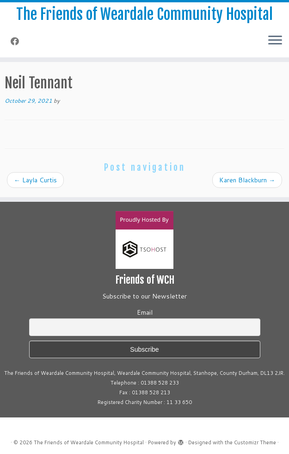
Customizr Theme (255, 442)
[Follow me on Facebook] (18, 41)
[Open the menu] (275, 41)
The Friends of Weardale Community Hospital (144, 14)
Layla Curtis (35, 180)
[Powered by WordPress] (181, 440)
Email (145, 312)
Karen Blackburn (247, 180)
